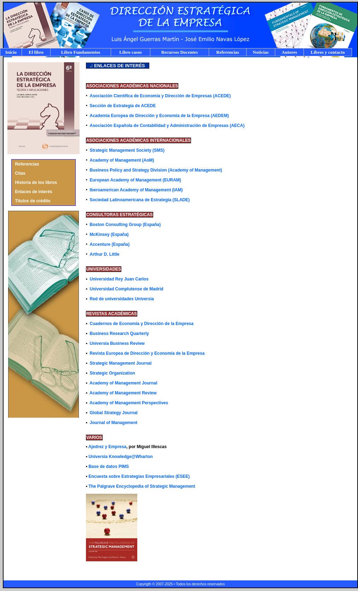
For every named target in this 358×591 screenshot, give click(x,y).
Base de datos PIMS (108, 466)
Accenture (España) (110, 244)
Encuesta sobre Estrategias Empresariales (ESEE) (139, 476)
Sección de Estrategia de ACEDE (123, 105)
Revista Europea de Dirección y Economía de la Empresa (147, 353)
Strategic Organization (112, 373)
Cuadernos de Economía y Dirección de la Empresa (142, 323)
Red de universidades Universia (122, 298)
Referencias (27, 164)
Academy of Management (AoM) (122, 160)
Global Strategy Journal (114, 412)
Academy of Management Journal (123, 383)
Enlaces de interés (33, 191)
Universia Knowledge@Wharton (120, 456)
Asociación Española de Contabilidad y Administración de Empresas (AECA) (167, 125)
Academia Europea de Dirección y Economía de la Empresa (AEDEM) (159, 115)
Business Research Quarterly (119, 333)
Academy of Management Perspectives (129, 402)
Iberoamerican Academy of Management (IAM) (136, 189)
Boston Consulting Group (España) (125, 224)
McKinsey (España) (109, 234)
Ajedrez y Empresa (107, 446)
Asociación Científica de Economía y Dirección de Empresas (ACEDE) (160, 95)
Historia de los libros (36, 182)
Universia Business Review (117, 343)
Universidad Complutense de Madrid (126, 288)
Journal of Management (112, 422)
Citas (20, 173)
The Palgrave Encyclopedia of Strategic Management (141, 486)
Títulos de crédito (32, 200)
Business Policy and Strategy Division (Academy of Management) (156, 170)
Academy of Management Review (123, 392)
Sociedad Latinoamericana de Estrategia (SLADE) (140, 199)
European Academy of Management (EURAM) (135, 180)
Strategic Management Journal (121, 363)
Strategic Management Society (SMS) (127, 150)
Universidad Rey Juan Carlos (119, 279)
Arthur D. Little (105, 254)
